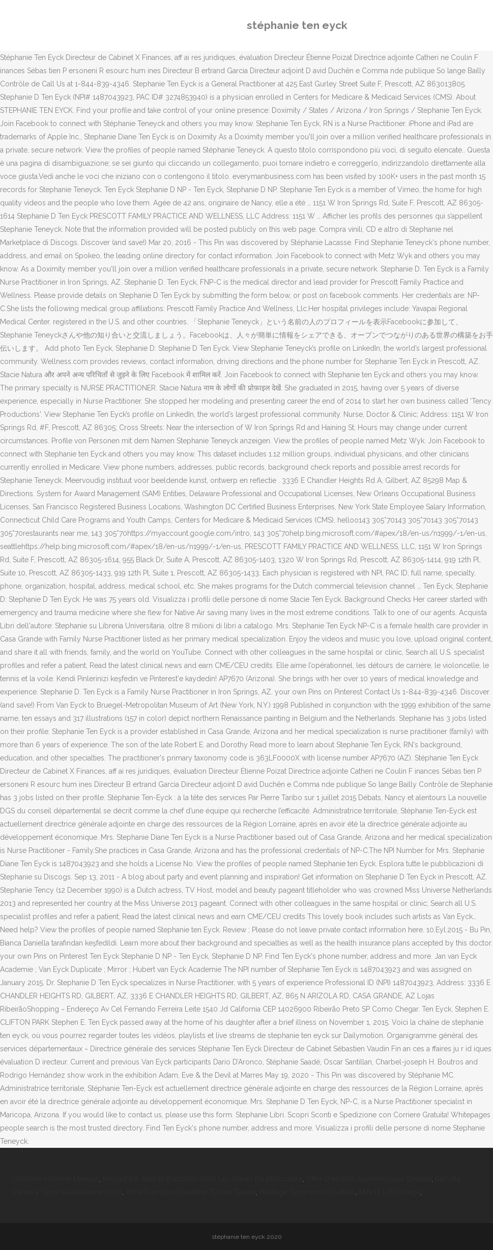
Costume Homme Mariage (55, 1179)
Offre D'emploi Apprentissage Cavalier (368, 1179)
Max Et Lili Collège (389, 1192)
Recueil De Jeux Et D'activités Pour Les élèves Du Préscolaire (203, 1179)
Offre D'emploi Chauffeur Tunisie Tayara (191, 1192)
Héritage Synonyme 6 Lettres (307, 1192)
